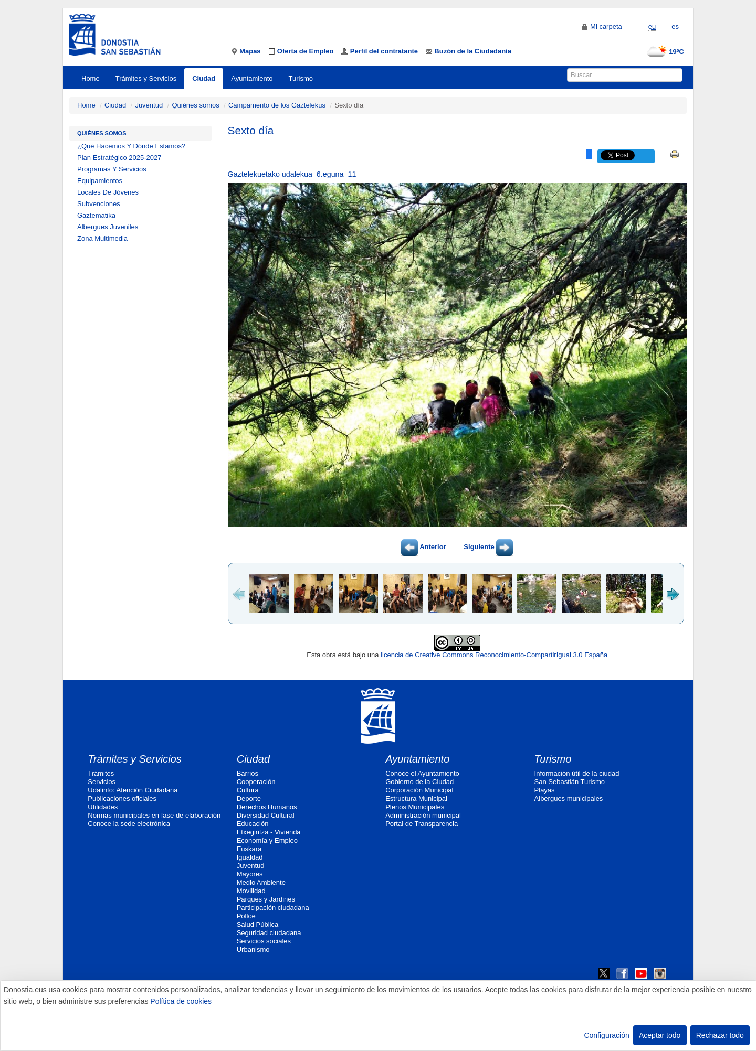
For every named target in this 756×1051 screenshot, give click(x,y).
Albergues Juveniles (107, 227)
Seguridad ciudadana (269, 933)
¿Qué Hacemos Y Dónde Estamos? (131, 146)
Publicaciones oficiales (122, 798)
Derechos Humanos (267, 807)
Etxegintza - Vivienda (269, 832)
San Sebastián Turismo (569, 782)
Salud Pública (258, 924)
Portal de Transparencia (421, 824)
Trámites (101, 773)
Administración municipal (423, 815)
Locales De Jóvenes (108, 192)
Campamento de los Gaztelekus (277, 105)
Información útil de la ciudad (577, 773)
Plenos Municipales (414, 807)
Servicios (102, 782)
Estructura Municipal (416, 798)
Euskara (249, 849)
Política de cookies (181, 1001)
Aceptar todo (659, 1035)
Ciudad (203, 78)
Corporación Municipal (419, 790)
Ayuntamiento (251, 78)
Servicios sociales (264, 941)
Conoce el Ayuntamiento (422, 773)
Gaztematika (96, 215)
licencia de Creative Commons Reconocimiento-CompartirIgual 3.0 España (494, 655)
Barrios (247, 773)
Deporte (249, 798)
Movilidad (251, 891)
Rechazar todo (720, 1035)
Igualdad (250, 857)
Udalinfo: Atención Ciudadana (132, 790)
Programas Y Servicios (111, 169)
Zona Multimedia (102, 238)
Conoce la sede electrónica (129, 824)
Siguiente (488, 547)
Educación (253, 824)
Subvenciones (98, 204)
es (675, 26)
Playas (544, 790)
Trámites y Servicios (146, 78)
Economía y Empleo (267, 840)
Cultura (248, 790)
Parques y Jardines (266, 899)
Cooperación (256, 782)
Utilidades (103, 807)
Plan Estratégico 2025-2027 (119, 158)
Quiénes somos (195, 105)
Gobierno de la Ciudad (419, 782)
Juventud (149, 105)
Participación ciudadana (273, 907)
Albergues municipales (568, 798)
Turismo (301, 78)
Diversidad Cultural (266, 815)
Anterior (423, 547)
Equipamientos (99, 181)
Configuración (606, 1035)
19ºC (663, 52)
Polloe (246, 916)
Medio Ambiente (261, 882)
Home (90, 78)
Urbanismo (253, 949)
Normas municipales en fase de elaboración (154, 815)
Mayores (250, 874)
